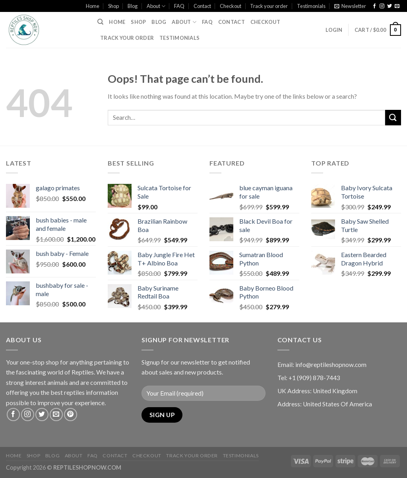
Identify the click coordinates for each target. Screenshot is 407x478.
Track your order (269, 6)
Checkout (230, 6)
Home (92, 6)
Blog (133, 6)
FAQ (179, 6)
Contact (202, 6)
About (156, 6)
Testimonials (311, 6)
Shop (113, 6)
